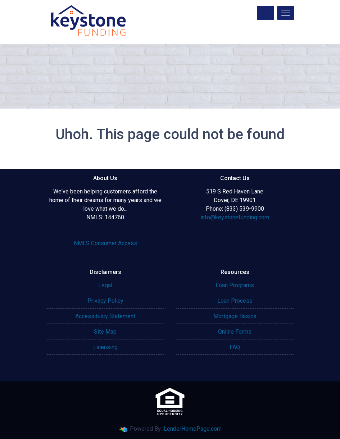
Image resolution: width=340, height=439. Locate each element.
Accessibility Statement (105, 316)
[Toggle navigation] (285, 13)
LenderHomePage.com (193, 428)
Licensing (105, 347)
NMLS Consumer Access (105, 243)
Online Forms (234, 331)
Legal (105, 285)
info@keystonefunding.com (234, 217)
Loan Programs (235, 285)
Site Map (105, 331)
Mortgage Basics (235, 316)
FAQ (235, 347)
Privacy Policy (105, 300)
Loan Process (235, 300)
